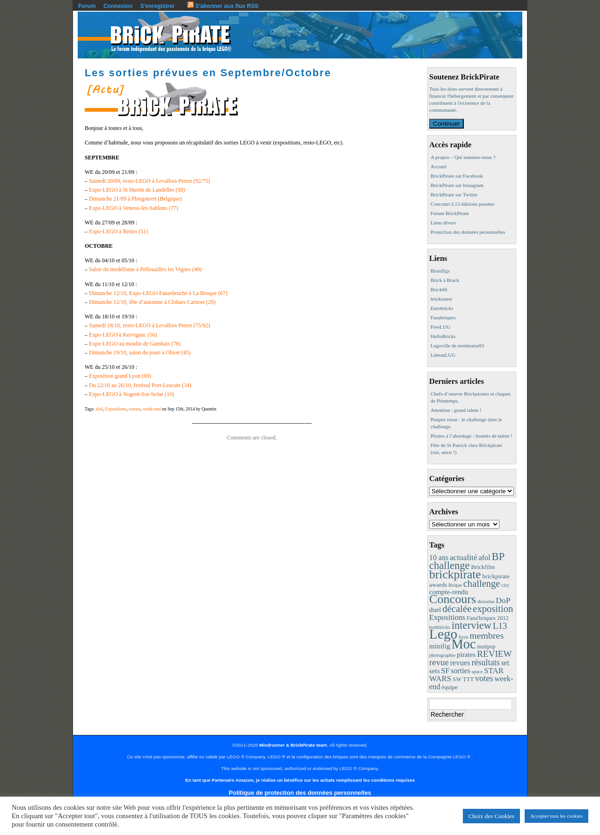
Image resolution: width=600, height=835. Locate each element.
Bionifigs (440, 271)
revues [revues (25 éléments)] (460, 662)
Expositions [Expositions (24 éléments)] (447, 617)
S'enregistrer (157, 6)
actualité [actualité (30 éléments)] (463, 557)
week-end (152, 408)
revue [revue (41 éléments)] (439, 662)
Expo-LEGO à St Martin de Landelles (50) (137, 190)
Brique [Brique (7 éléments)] (455, 585)
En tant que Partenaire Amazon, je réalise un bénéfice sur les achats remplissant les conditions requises (300, 780)
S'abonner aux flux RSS (222, 6)
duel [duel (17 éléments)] (435, 609)
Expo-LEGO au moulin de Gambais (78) (135, 343)
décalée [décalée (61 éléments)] (456, 608)
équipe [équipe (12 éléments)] (449, 687)
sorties (134, 408)
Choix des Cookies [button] (491, 816)
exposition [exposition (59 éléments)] (493, 609)
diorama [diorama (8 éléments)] (486, 601)
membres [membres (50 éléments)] (486, 635)
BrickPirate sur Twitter (454, 194)
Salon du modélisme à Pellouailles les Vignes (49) (145, 269)
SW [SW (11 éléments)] (457, 679)
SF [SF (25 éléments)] (445, 670)
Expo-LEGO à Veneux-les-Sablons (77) (133, 208)
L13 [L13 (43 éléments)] (500, 626)
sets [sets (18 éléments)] (434, 671)
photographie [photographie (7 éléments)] (442, 655)
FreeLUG (440, 327)
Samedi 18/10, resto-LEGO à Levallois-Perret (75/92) (149, 325)
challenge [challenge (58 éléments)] (481, 583)
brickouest (441, 299)
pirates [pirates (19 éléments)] (466, 654)
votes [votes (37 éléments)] (484, 678)
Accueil (438, 166)
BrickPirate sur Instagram (457, 185)
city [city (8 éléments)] (505, 585)
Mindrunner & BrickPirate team (293, 745)
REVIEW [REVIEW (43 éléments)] (494, 654)
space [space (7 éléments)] (477, 671)
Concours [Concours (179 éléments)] (452, 599)
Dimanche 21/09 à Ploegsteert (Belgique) (135, 198)
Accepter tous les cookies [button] (556, 816)
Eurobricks (442, 308)
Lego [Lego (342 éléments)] (443, 633)
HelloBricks (443, 336)
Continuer (446, 123)
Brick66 (439, 289)
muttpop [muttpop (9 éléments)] (486, 646)
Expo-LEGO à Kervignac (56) (123, 334)
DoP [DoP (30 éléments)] (503, 600)
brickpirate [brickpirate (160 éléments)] (455, 574)
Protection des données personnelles (468, 232)
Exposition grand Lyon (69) (120, 376)
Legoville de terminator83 (457, 345)
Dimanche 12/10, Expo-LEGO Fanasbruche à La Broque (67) (158, 293)
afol (98, 408)
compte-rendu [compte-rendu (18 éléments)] (448, 592)
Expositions (115, 408)
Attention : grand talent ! (456, 410)
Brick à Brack (445, 280)
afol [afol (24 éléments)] (484, 557)
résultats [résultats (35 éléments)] (485, 662)
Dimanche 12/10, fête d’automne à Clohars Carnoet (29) (152, 302)
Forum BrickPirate (450, 213)
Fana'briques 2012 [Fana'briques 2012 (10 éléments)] (488, 618)
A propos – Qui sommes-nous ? (463, 157)
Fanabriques (443, 317)
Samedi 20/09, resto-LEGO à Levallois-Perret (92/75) (149, 181)
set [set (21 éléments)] (505, 663)
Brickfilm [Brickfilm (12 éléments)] (483, 566)
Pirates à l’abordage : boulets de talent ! (471, 436)
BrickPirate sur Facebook (457, 176)
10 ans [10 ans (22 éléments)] (438, 557)
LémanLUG (443, 355)
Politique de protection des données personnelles (300, 792)
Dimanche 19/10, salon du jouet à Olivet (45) (139, 352)
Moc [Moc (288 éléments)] (464, 644)
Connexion (117, 6)
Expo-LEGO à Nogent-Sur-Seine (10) (131, 394)
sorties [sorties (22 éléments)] (460, 671)
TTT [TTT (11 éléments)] (468, 679)
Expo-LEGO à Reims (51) (118, 231)
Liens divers (443, 222)
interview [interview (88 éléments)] (471, 625)
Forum (86, 6)
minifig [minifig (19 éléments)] (439, 646)
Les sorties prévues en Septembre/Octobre (208, 73)
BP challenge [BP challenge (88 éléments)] (466, 561)
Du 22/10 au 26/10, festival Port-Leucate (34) (140, 385)
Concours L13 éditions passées (462, 204)
